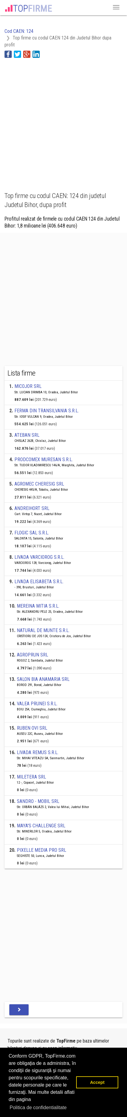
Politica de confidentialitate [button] (38, 1107)
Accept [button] (97, 1082)
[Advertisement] (63, 121)
